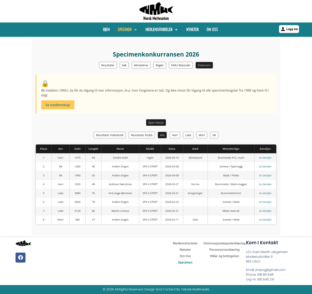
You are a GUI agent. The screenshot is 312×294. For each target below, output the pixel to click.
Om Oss (212, 29)
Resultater (108, 65)
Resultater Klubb (141, 135)
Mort (202, 135)
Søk (124, 65)
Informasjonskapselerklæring (224, 243)
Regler (160, 65)
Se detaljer (265, 157)
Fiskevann (204, 65)
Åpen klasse (156, 122)
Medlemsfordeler (161, 30)
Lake (188, 135)
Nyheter (192, 29)
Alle (162, 135)
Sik (214, 135)
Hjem (106, 29)
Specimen (127, 30)
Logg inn (289, 29)
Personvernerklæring (224, 250)
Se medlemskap (58, 105)
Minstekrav (141, 65)
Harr (175, 135)
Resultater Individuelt (110, 135)
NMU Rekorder (180, 65)
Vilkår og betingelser (224, 256)
